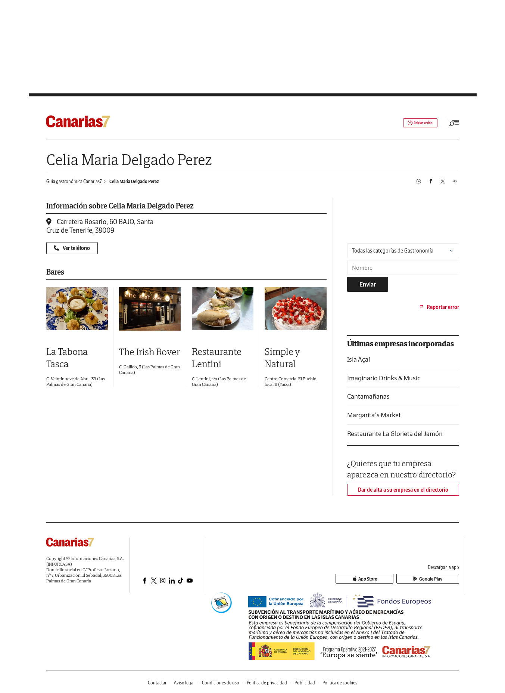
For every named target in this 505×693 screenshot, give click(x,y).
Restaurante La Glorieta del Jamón (395, 433)
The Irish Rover (149, 352)
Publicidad (304, 683)
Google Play (438, 579)
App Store (395, 579)
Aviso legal (184, 683)
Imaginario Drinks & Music (383, 378)
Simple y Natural (282, 357)
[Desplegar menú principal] (454, 122)
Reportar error (438, 307)
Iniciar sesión (415, 123)
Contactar (157, 683)
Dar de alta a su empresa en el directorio (403, 489)
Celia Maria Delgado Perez (134, 181)
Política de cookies (339, 683)
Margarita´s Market (374, 415)
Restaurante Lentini (216, 357)
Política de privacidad (267, 683)
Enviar (367, 284)
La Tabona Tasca (67, 357)
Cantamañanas (368, 396)
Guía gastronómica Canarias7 (74, 181)
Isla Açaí (358, 359)
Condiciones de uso (220, 683)
